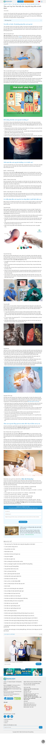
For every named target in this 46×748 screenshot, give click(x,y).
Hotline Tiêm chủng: (30, 704)
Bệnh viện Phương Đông (27, 479)
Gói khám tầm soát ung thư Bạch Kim (12, 576)
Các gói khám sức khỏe (9, 549)
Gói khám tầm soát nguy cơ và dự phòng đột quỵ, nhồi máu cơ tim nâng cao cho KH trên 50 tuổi (23, 630)
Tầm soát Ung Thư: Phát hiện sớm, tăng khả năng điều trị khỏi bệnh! (26, 4)
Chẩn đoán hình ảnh (29, 534)
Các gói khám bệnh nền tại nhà (11, 568)
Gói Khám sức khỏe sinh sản (10, 578)
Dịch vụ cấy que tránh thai (10, 571)
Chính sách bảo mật (8, 719)
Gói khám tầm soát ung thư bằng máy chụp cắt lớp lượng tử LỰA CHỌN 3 (21, 618)
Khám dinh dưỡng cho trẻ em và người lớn (13, 600)
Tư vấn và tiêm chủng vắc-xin (11, 546)
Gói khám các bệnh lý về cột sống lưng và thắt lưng (15, 598)
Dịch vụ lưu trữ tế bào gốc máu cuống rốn (13, 588)
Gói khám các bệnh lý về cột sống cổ (12, 595)
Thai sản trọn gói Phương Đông (11, 566)
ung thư (20, 36)
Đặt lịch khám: (28, 707)
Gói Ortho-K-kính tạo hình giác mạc (12, 554)
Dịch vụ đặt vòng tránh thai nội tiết (12, 573)
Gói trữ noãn (7, 586)
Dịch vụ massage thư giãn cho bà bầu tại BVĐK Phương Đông (18, 563)
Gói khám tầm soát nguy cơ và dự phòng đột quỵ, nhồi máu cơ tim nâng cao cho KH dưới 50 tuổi (23, 626)
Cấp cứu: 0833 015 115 (29, 1)
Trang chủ (6, 4)
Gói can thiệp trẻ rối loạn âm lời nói (12, 593)
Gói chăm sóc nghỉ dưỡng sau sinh (12, 605)
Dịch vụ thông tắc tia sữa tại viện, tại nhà (13, 561)
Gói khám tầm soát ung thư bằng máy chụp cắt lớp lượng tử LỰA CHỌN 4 (21, 623)
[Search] (37, 1)
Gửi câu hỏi (20, 1)
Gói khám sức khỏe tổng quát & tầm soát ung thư (14, 661)
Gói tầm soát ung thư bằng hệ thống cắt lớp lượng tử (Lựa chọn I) (19, 613)
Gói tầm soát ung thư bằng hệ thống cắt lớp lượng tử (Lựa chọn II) (19, 615)
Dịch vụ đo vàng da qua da (10, 610)
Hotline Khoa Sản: (30, 705)
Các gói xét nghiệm (8, 556)
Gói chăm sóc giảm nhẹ (9, 559)
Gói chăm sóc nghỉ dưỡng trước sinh (12, 608)
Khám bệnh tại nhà (8, 551)
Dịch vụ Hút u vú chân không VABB (12, 581)
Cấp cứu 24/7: (29, 703)
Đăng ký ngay (23, 521)
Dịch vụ (10, 4)
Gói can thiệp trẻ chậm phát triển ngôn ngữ (14, 591)
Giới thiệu (6, 721)
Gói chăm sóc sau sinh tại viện (11, 603)
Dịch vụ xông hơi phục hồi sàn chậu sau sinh (14, 583)
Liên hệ (5, 722)
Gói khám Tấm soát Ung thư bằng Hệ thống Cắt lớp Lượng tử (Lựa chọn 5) (21, 620)
